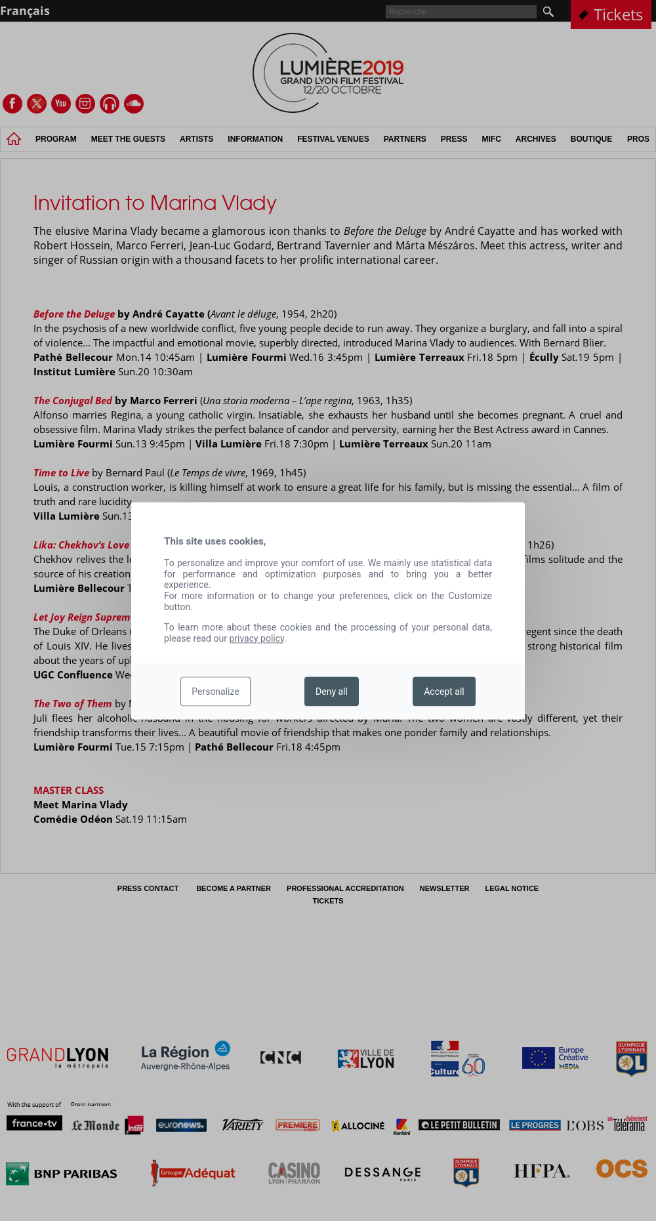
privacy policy (256, 638)
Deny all (332, 691)
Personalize (215, 691)
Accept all (444, 691)
